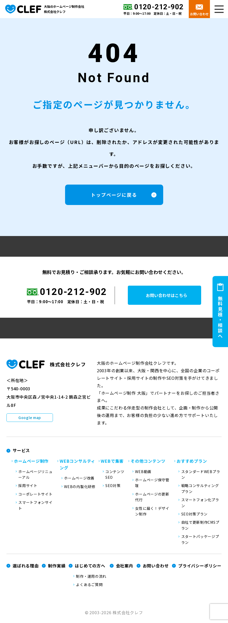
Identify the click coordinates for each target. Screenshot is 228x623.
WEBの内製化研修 (79, 488)
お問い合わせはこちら (170, 297)
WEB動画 (143, 473)
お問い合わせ (199, 14)
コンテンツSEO (114, 476)
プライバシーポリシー (200, 568)
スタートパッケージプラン (200, 541)
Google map (29, 419)
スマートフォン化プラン (200, 504)
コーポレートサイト (35, 496)
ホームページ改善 (79, 480)
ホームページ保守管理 (152, 485)
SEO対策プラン (194, 516)
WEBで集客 (112, 463)
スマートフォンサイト (35, 507)
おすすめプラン (192, 463)
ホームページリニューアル (35, 476)
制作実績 (56, 568)
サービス (21, 453)
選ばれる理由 (26, 568)
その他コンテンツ (148, 463)
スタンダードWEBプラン (200, 476)
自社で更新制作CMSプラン (200, 527)
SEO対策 (113, 487)
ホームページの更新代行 (152, 499)
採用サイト (27, 487)
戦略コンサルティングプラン (200, 490)
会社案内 (124, 568)
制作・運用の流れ (91, 578)
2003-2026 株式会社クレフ (116, 615)
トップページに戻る (114, 197)
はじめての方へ (90, 568)
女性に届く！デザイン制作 (152, 513)
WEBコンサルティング (77, 466)
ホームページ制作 (31, 463)
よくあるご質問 (89, 586)
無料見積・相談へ (220, 317)
